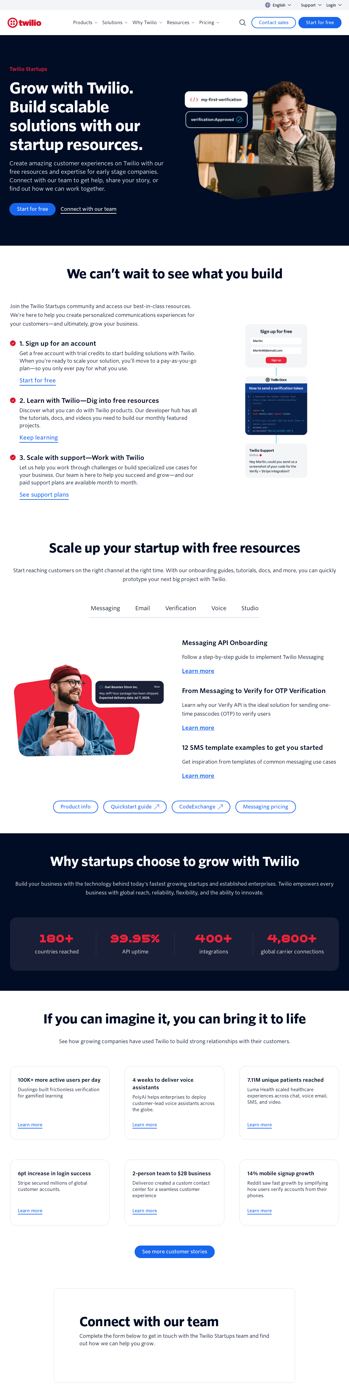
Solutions (114, 22)
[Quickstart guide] (135, 807)
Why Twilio (147, 22)
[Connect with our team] (88, 209)
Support (311, 5)
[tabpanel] (174, 725)
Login (333, 5)
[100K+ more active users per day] (59, 1102)
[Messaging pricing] (265, 807)
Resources (180, 22)
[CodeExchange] (201, 807)
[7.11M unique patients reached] (289, 1102)
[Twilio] (24, 23)
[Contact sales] (273, 22)
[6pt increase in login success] (59, 1192)
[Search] (242, 22)
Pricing (209, 22)
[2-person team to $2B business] (174, 1192)
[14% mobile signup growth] (289, 1192)
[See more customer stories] (175, 1252)
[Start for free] (319, 22)
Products (85, 22)
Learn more (198, 671)
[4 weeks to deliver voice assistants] (174, 1102)
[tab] (105, 611)
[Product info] (75, 807)
